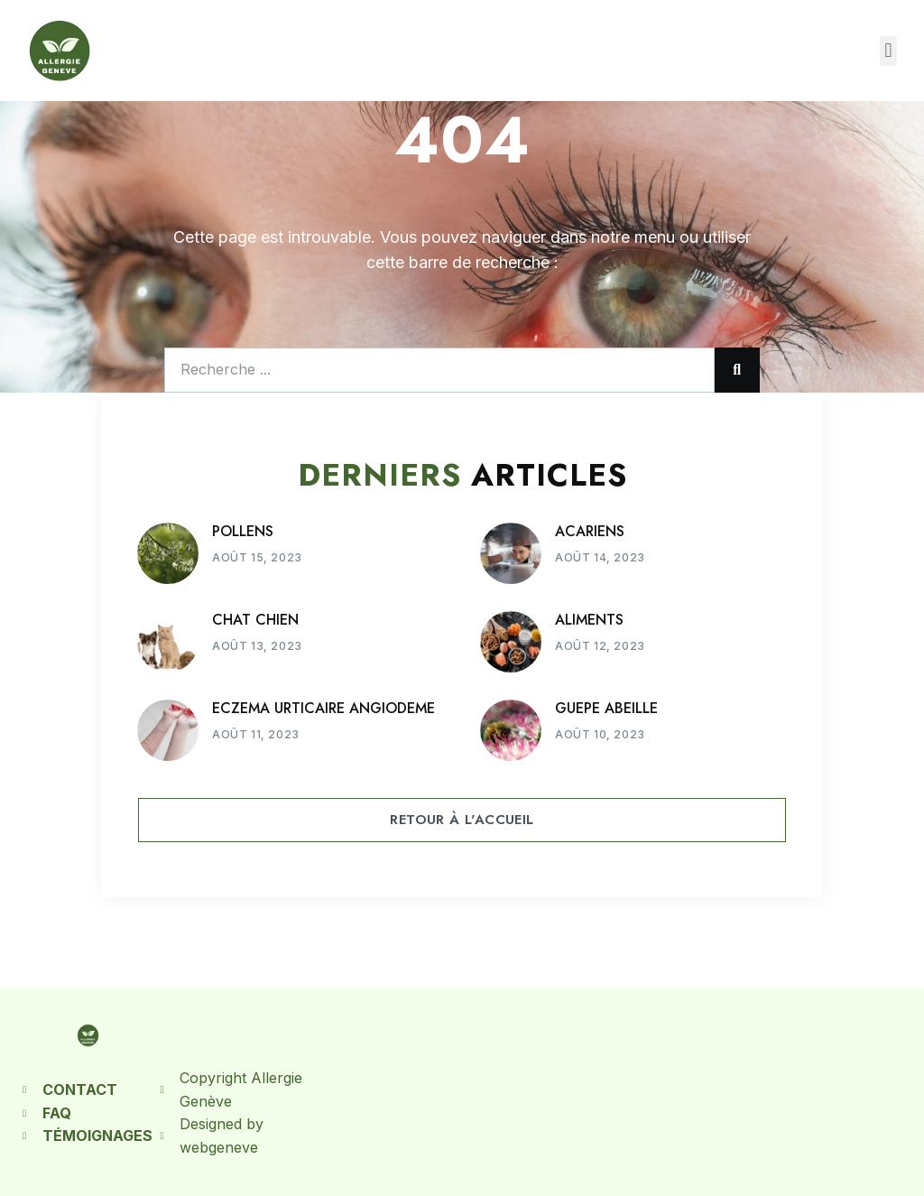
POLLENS (242, 531)
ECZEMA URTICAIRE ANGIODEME (323, 708)
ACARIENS (589, 531)
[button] (888, 51)
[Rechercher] (737, 370)
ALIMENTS (589, 619)
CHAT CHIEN (255, 619)
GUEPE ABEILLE (606, 708)
